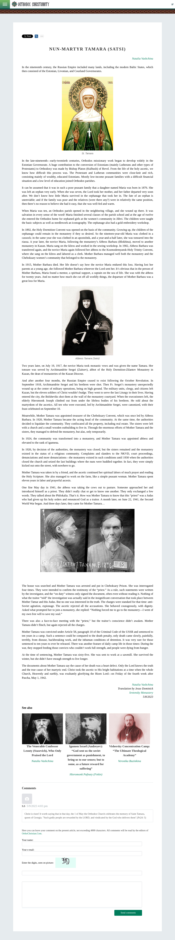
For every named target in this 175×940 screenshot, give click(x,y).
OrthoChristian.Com (32, 833)
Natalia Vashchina (142, 58)
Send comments (128, 912)
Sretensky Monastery (141, 692)
